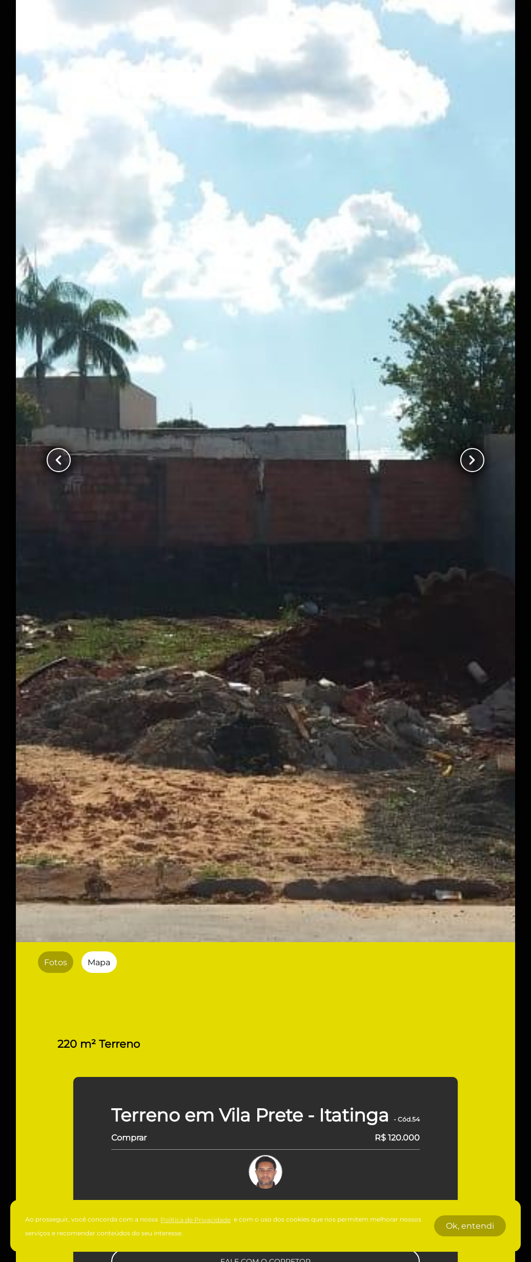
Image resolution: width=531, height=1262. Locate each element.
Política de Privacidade (195, 1220)
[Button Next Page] (472, 460)
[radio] (55, 961)
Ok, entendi (470, 1226)
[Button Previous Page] (59, 460)
